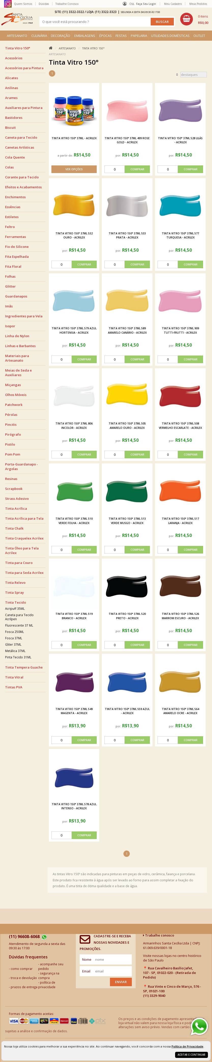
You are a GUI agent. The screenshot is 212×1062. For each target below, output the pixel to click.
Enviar (121, 982)
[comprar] (127, 169)
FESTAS (121, 35)
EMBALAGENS (84, 35)
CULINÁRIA (39, 35)
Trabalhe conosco (158, 935)
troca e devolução (24, 978)
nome (86, 959)
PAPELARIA (139, 35)
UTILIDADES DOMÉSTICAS (170, 35)
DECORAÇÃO (60, 35)
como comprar (22, 969)
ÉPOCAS (105, 35)
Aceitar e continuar (191, 1054)
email (86, 971)
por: (119, 155)
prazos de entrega (24, 987)
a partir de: (66, 155)
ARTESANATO (17, 35)
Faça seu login (146, 4)
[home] (17, 19)
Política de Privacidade (187, 1046)
